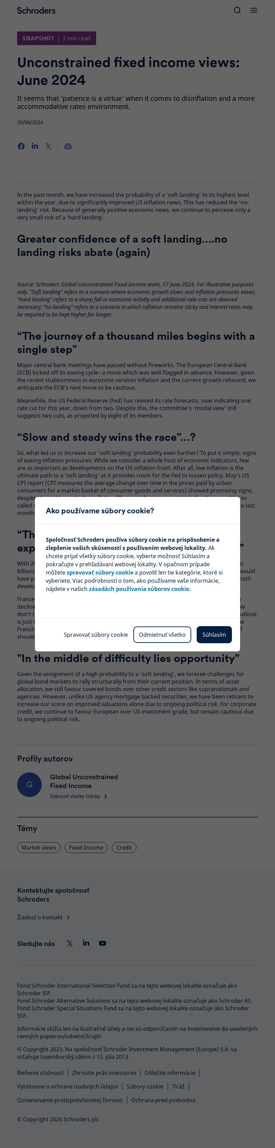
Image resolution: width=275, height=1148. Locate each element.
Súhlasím (214, 634)
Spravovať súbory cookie (96, 634)
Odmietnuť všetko (162, 634)
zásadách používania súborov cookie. (140, 589)
